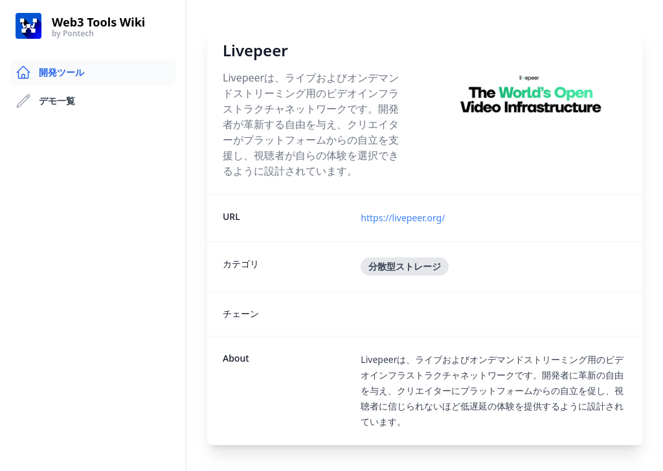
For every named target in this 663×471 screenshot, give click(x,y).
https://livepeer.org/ (403, 218)
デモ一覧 (45, 101)
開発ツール (50, 72)
